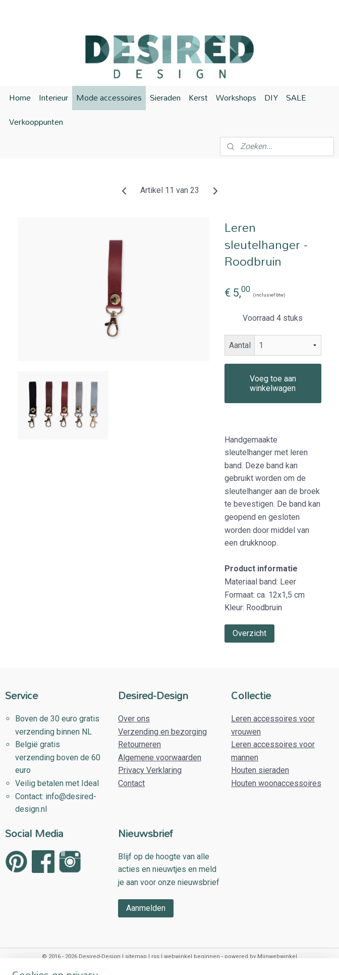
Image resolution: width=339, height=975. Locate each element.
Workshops (236, 97)
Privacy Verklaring (150, 770)
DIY (271, 97)
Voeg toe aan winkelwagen (273, 383)
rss (155, 956)
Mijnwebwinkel (277, 956)
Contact (131, 783)
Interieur (53, 97)
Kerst (198, 97)
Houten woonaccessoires (276, 783)
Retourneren (139, 744)
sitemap (136, 956)
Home (20, 97)
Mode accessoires (109, 97)
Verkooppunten (36, 122)
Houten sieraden (260, 770)
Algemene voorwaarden (159, 757)
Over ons (134, 718)
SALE (296, 97)
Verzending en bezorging (162, 732)
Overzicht (249, 633)
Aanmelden (145, 908)
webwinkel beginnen (192, 956)
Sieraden (165, 97)
